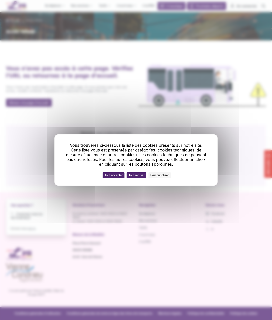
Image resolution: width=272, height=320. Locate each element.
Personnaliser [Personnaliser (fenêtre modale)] (159, 175)
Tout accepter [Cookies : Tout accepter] (113, 175)
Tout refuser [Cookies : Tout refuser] (136, 175)
